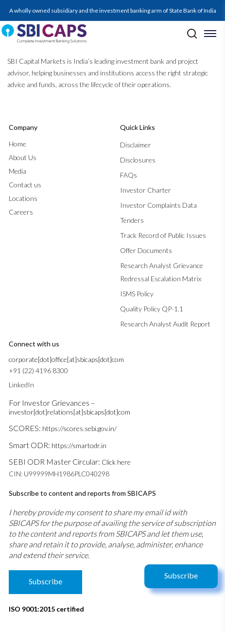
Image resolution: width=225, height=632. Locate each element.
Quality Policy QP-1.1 (151, 309)
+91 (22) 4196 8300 (38, 370)
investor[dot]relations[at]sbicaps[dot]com (69, 412)
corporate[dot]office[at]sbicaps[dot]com (66, 359)
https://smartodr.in (79, 445)
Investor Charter (145, 190)
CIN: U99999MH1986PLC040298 (59, 473)
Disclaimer (135, 145)
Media (17, 171)
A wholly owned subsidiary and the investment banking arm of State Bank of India (112, 10)
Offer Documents (146, 250)
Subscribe (181, 575)
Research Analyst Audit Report (165, 324)
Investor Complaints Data (158, 205)
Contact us (25, 185)
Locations (23, 198)
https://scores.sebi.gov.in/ (79, 428)
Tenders (132, 220)
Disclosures (138, 160)
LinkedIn (21, 384)
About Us (22, 157)
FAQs (128, 175)
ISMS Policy (137, 293)
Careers (21, 212)
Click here (116, 462)
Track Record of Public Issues (163, 235)
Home (17, 144)
